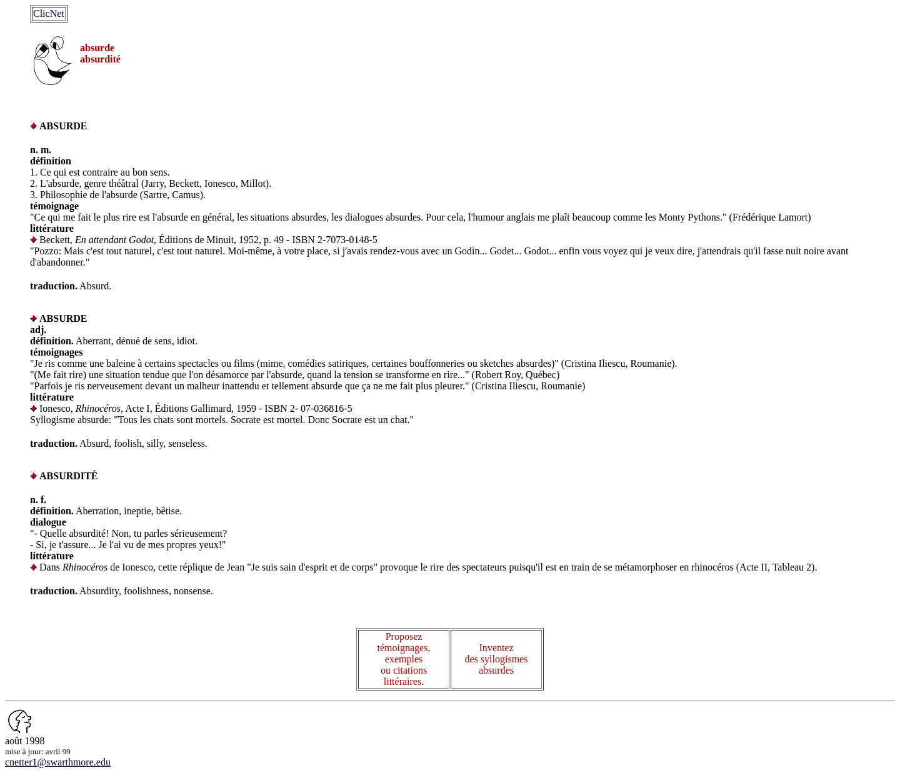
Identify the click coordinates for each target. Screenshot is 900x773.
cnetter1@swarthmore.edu (58, 762)
